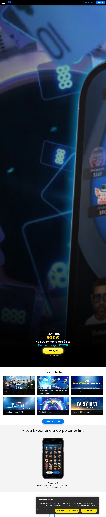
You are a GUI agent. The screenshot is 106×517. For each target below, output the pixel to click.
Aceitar (89, 510)
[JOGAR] (100, 2)
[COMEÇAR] (53, 351)
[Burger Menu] (3, 2)
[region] (67, 506)
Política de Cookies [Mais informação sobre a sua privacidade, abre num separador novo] (88, 505)
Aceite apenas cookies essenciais (67, 510)
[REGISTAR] (89, 2)
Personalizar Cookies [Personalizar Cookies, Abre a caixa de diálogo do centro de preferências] (44, 510)
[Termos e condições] (53, 355)
